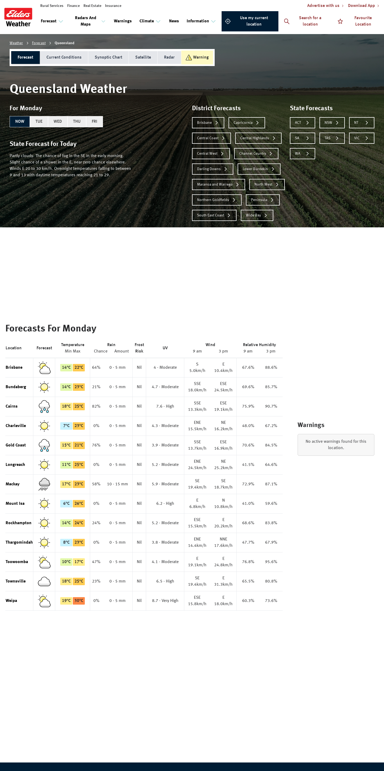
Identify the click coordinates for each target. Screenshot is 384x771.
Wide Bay (257, 215)
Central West (211, 153)
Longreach (15, 465)
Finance (73, 6)
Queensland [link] (64, 43)
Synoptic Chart (108, 57)
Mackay (12, 484)
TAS (332, 138)
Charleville (16, 426)
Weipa (11, 601)
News (174, 21)
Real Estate (92, 6)
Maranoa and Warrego (218, 184)
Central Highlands (258, 138)
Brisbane (208, 122)
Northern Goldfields (217, 200)
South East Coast (214, 215)
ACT (302, 122)
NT (361, 122)
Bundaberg (16, 387)
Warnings (123, 21)
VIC (361, 138)
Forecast (39, 43)
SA (302, 138)
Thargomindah (19, 542)
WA (302, 153)
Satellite (143, 57)
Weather (16, 43)
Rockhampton (18, 523)
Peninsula (263, 200)
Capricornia (247, 122)
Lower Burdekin (259, 169)
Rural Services (51, 6)
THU (77, 122)
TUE (38, 122)
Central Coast (211, 138)
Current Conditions (64, 57)
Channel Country (256, 153)
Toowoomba (17, 562)
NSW (332, 122)
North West (267, 184)
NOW (19, 122)
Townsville (16, 581)
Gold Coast (16, 445)
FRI (94, 122)
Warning (197, 57)
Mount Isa (15, 504)
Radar (169, 57)
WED (58, 122)
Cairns (12, 406)
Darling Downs (212, 169)
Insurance (113, 6)
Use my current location (246, 21)
